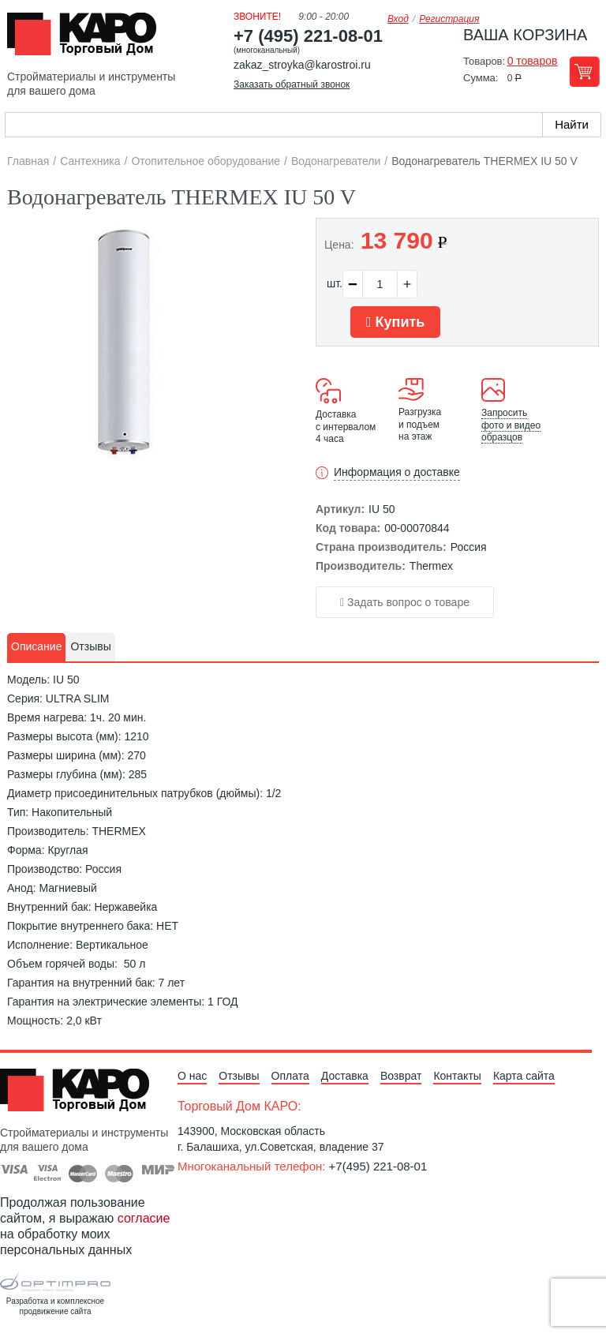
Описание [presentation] (36, 646)
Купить (395, 322)
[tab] (36, 647)
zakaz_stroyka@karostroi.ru (302, 64)
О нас (192, 1075)
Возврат (401, 1075)
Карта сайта (524, 1075)
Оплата (290, 1075)
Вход (398, 18)
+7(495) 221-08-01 (378, 1166)
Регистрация (449, 18)
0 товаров (532, 60)
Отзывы (239, 1075)
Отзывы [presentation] (90, 646)
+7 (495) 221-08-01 (308, 36)
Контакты (457, 1075)
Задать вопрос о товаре (404, 602)
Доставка (344, 1075)
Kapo (87, 39)
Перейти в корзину (584, 71)
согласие (144, 1218)
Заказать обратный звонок (292, 84)
